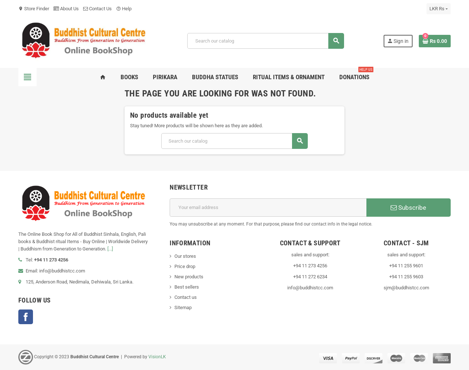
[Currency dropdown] (438, 8)
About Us (66, 8)
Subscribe (408, 207)
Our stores (185, 256)
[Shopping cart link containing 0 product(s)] (435, 41)
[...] (110, 249)
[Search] (265, 41)
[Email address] (268, 207)
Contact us (185, 297)
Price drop (184, 266)
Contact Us (97, 8)
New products (188, 276)
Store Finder (33, 8)
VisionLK (157, 356)
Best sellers (186, 287)
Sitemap (183, 307)
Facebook (25, 316)
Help (124, 8)
